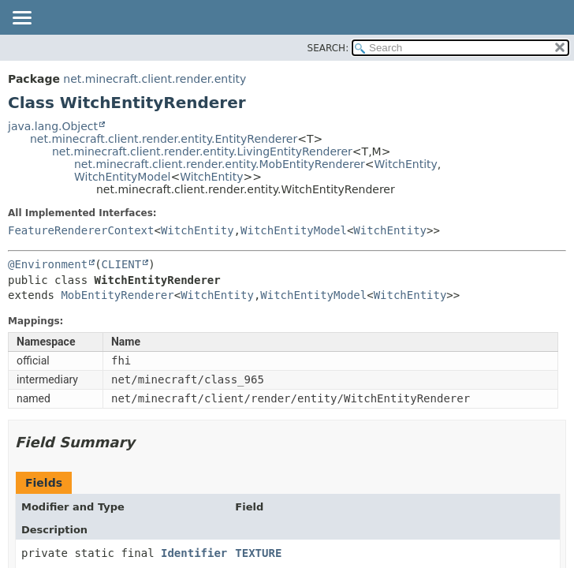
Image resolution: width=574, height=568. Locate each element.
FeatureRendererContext (81, 230)
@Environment (48, 264)
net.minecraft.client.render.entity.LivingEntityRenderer (202, 151)
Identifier (194, 553)
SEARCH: (328, 48)
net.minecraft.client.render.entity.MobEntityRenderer (219, 164)
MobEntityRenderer (117, 295)
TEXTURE (258, 553)
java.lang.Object (53, 126)
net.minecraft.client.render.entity (154, 79)
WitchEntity (406, 164)
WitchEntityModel (122, 176)
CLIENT (122, 264)
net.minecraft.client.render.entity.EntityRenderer (163, 139)
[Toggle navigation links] (21, 19)
